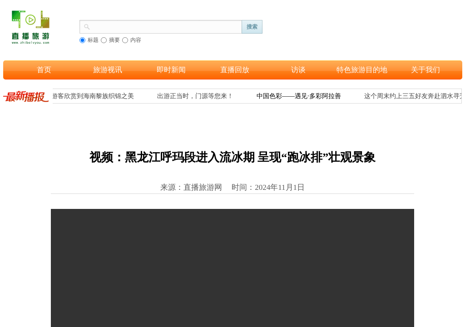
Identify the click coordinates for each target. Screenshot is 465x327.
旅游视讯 (107, 70)
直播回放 (234, 70)
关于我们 (425, 70)
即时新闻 (171, 70)
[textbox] (166, 26)
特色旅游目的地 (361, 70)
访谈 (298, 70)
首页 (44, 70)
